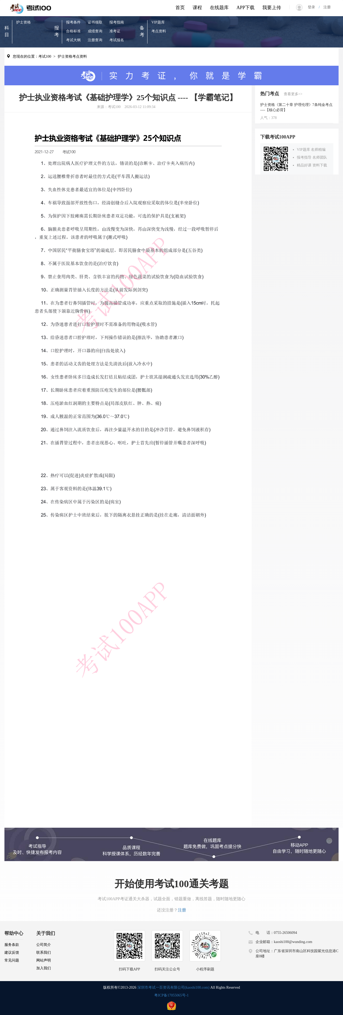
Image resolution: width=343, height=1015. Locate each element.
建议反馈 (11, 952)
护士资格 (23, 22)
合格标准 (73, 31)
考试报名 (116, 40)
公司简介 (43, 945)
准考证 (114, 31)
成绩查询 (95, 31)
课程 (197, 7)
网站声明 (43, 960)
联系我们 (43, 952)
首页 (180, 7)
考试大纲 (73, 40)
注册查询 (95, 40)
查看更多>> (293, 94)
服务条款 (11, 945)
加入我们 (43, 968)
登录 (313, 7)
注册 (325, 7)
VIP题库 (158, 22)
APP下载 (245, 7)
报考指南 (116, 22)
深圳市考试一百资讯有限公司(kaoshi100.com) (173, 987)
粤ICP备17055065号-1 (171, 995)
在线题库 (219, 7)
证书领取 (95, 22)
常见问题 (11, 960)
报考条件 (73, 22)
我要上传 (271, 7)
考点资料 (158, 31)
